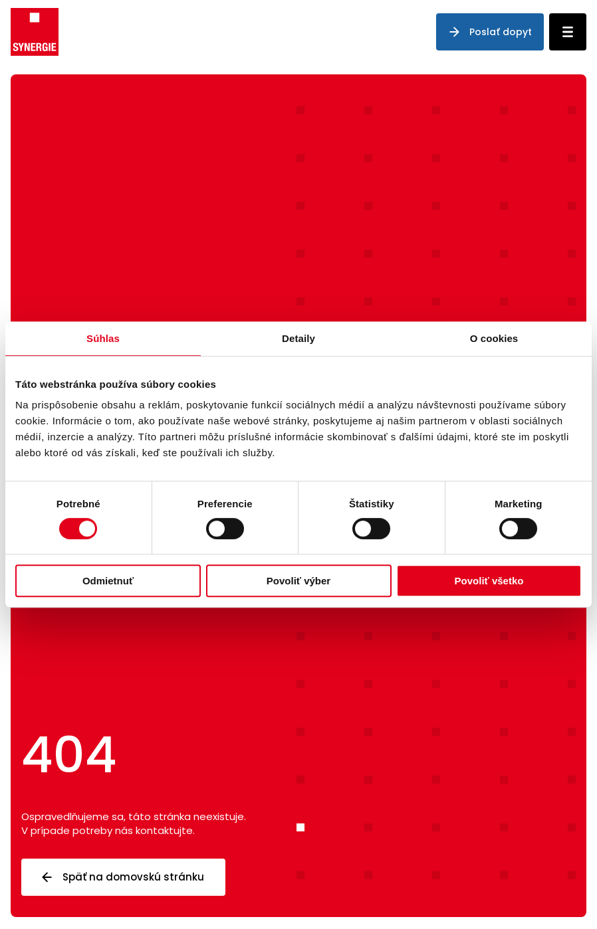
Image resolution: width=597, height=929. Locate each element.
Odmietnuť (108, 580)
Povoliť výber (298, 580)
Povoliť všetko (489, 580)
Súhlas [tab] (103, 338)
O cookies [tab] (494, 338)
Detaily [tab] (298, 338)
